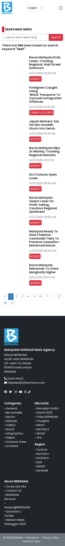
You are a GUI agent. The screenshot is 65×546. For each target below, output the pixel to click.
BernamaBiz (14, 413)
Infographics (14, 433)
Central (41, 450)
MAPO (40, 425)
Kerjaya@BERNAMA (17, 507)
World (10, 429)
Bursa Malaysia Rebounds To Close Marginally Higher (43, 268)
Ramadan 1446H (47, 408)
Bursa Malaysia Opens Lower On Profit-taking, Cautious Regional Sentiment (43, 205)
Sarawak (42, 470)
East (39, 462)
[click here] (15, 379)
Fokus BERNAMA (47, 417)
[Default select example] (35, 8)
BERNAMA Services (11, 497)
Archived (12, 446)
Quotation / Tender (13, 513)
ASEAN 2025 (44, 413)
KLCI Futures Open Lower (43, 176)
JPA (39, 438)
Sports (10, 417)
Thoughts (42, 421)
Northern (42, 454)
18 (5, 303)
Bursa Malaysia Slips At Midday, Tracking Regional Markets (44, 151)
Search (56, 37)
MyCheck (42, 429)
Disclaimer (33, 537)
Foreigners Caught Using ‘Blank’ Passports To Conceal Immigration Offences (45, 95)
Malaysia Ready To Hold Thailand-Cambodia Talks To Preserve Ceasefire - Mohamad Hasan (44, 238)
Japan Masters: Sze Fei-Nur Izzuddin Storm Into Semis (44, 125)
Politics (10, 425)
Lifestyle (11, 421)
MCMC (40, 433)
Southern (42, 458)
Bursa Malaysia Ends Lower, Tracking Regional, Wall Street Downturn (45, 62)
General (11, 408)
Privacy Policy (51, 537)
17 (59, 296)
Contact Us (13, 491)
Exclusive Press (16, 442)
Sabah (40, 466)
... (52, 296)
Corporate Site (16, 486)
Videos (10, 438)
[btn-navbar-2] (60, 8)
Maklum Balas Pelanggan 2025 (15, 522)
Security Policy (32, 541)
